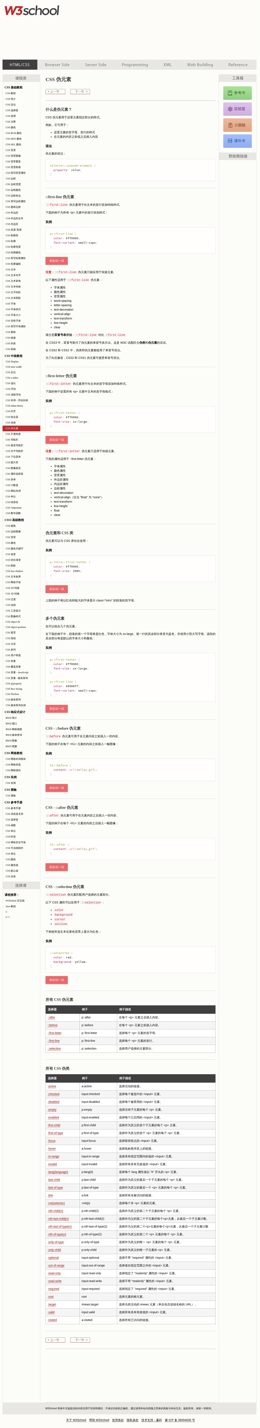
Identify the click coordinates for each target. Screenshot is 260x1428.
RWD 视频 (11, 746)
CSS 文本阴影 (13, 298)
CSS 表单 (11, 479)
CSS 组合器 (12, 416)
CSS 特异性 (12, 502)
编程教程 (135, 65)
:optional (53, 1257)
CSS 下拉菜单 (13, 456)
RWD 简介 (11, 717)
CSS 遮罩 (11, 632)
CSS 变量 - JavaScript (17, 672)
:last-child (54, 1179)
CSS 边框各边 (13, 195)
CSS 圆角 (11, 525)
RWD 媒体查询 (14, 734)
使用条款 (118, 1420)
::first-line (54, 1040)
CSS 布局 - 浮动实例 (17, 400)
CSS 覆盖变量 (13, 666)
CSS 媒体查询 (13, 699)
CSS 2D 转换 (13, 587)
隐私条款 (132, 1420)
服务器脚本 (95, 65)
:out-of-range (56, 1265)
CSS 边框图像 (13, 531)
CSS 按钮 (11, 638)
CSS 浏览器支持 (14, 813)
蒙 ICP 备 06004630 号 (180, 1420)
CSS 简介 (11, 99)
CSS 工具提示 (13, 610)
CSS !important (13, 507)
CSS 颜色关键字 (14, 548)
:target (52, 1304)
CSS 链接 (11, 337)
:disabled (53, 1101)
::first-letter (54, 1033)
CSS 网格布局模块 (16, 758)
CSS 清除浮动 (13, 394)
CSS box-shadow (14, 571)
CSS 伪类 (11, 422)
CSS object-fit (13, 621)
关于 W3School (76, 1420)
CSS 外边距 (12, 212)
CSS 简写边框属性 (16, 201)
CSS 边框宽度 (13, 184)
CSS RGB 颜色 (14, 133)
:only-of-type (56, 1242)
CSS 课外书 (237, 141)
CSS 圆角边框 (13, 207)
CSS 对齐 (11, 411)
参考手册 (238, 65)
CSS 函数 (11, 825)
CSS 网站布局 (13, 490)
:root (51, 1296)
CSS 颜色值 (12, 865)
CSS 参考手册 (13, 808)
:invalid (52, 1164)
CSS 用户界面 (13, 655)
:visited (52, 1320)
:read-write (54, 1281)
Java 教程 (11, 906)
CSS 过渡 (11, 599)
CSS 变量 (11, 661)
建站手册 (200, 65)
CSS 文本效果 (13, 576)
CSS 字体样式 (13, 309)
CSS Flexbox (12, 694)
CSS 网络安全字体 (16, 842)
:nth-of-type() (57, 1234)
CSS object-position (16, 627)
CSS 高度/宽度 (14, 229)
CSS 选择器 (12, 110)
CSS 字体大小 (13, 315)
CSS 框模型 (12, 235)
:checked (53, 1094)
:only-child (54, 1250)
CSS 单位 (11, 496)
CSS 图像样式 (13, 616)
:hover (52, 1148)
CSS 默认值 (12, 870)
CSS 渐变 (11, 554)
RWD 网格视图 (14, 729)
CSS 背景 (11, 150)
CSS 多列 (11, 649)
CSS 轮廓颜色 (13, 252)
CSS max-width (14, 366)
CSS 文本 (11, 269)
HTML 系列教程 (20, 65)
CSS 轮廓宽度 (13, 246)
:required (53, 1288)
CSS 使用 (11, 116)
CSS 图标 (11, 332)
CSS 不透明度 (13, 434)
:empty (52, 1109)
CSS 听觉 (11, 836)
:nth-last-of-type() (60, 1226)
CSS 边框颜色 (13, 189)
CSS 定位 (11, 372)
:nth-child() (55, 1211)
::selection (54, 1048)
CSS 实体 (11, 876)
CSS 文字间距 (13, 292)
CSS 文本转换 (13, 286)
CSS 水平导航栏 (14, 451)
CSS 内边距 (12, 224)
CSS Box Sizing (14, 688)
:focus (51, 1140)
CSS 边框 (11, 178)
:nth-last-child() (58, 1218)
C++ (8, 917)
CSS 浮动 (11, 388)
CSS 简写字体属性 (16, 326)
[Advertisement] (148, 29)
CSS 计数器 (12, 485)
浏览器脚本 (57, 65)
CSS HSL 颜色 (13, 144)
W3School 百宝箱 (15, 900)
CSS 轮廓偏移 (13, 263)
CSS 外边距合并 (14, 218)
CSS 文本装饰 (13, 280)
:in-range (53, 1156)
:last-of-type (55, 1187)
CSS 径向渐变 (13, 559)
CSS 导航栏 (12, 439)
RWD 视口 (11, 723)
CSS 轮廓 (11, 241)
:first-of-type (55, 1133)
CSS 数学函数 (13, 513)
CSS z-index (12, 377)
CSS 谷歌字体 (13, 320)
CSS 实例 (11, 782)
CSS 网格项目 (13, 770)
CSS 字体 (11, 303)
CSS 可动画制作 (14, 848)
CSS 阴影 (11, 565)
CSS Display (12, 361)
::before (52, 1025)
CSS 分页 (11, 644)
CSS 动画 (11, 605)
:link (50, 1195)
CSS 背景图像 (13, 155)
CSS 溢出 (11, 383)
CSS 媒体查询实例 (16, 705)
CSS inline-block (14, 405)
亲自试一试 (56, 260)
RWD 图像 (11, 740)
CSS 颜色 (11, 127)
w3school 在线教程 (42, 9)
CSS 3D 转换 (13, 593)
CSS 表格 (11, 349)
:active (52, 1086)
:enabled (53, 1117)
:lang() (58, 1172)
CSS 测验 (11, 795)
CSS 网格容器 (13, 764)
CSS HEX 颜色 (14, 138)
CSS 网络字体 (13, 582)
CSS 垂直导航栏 (14, 445)
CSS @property (14, 683)
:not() (56, 1203)
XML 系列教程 (167, 65)
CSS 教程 (11, 93)
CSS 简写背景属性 (16, 172)
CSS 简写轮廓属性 (16, 258)
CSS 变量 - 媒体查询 (17, 678)
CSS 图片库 (12, 462)
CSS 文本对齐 (13, 275)
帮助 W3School (99, 1420)
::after (51, 1017)
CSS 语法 (11, 104)
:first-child (54, 1125)
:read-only (54, 1273)
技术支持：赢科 (151, 1420)
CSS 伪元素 (12, 428)
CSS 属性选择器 (14, 473)
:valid (51, 1312)
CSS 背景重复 (13, 161)
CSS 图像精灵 (13, 468)
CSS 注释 (11, 121)
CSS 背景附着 (13, 167)
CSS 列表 (11, 343)
